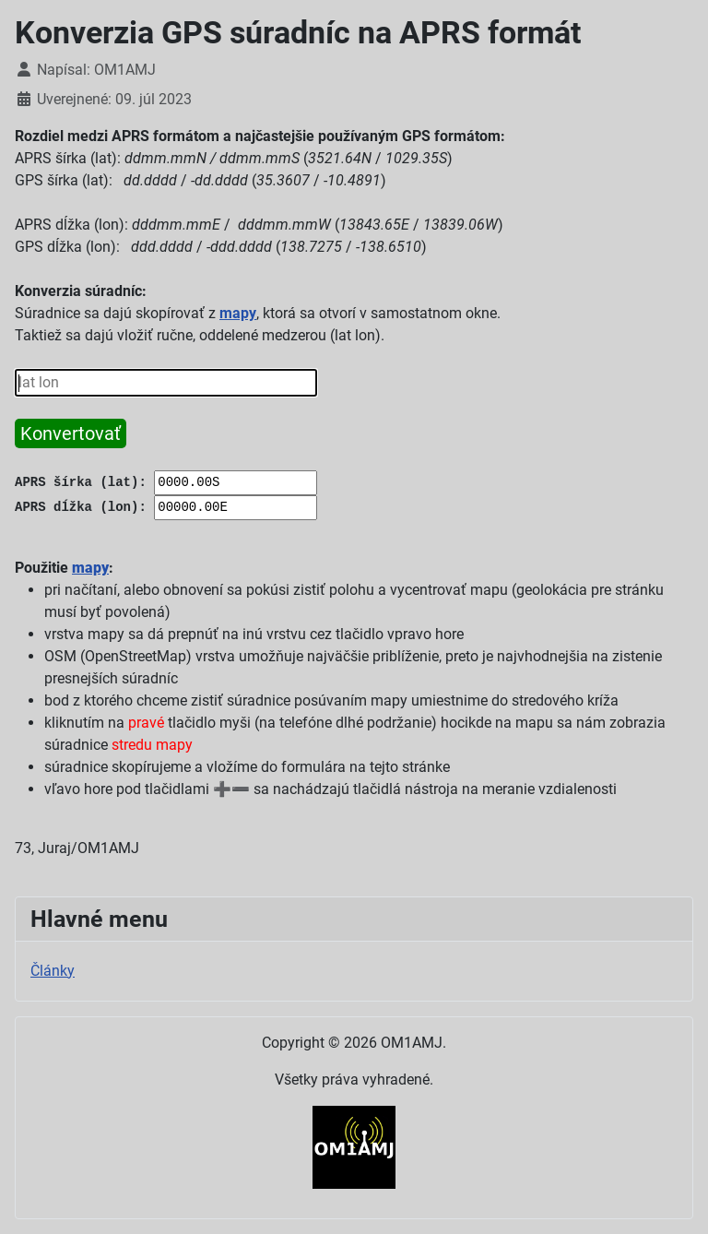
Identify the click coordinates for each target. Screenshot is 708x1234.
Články (52, 970)
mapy (237, 313)
